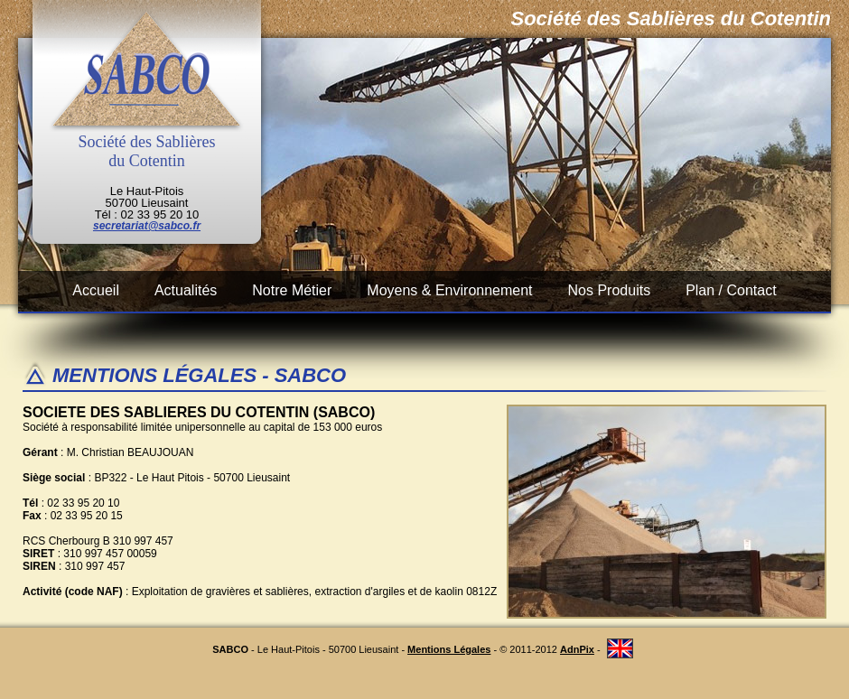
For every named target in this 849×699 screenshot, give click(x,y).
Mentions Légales (448, 649)
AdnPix (577, 649)
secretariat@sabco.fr (147, 225)
